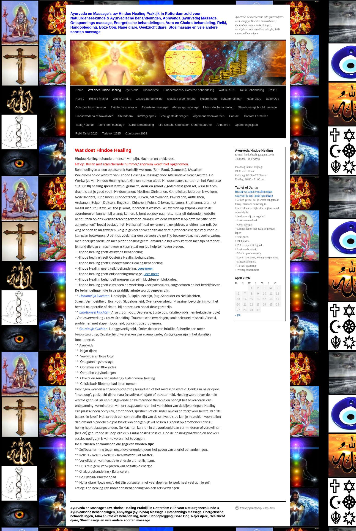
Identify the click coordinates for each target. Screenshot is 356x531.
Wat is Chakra (122, 98)
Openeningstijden (246, 124)
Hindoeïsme (151, 90)
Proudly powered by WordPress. (257, 508)
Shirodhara (125, 116)
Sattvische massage (123, 107)
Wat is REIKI (227, 90)
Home (79, 90)
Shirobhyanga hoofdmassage (257, 107)
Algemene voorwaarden (209, 116)
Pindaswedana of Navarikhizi (94, 116)
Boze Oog (272, 98)
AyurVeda (132, 90)
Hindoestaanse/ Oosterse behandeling (188, 90)
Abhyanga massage (185, 107)
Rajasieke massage (154, 107)
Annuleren (223, 124)
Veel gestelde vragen (174, 116)
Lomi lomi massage (111, 124)
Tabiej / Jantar (84, 124)
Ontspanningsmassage (90, 107)
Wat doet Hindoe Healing (104, 90)
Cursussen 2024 (136, 133)
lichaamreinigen (231, 98)
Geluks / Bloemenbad (181, 98)
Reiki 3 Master (98, 98)
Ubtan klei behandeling (218, 107)
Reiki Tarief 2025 (86, 133)
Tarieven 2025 (111, 133)
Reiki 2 (80, 98)
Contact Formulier (256, 116)
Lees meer (145, 268)
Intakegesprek (146, 116)
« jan (238, 314)
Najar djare (254, 98)
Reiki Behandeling (252, 90)
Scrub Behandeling (141, 124)
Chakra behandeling (149, 98)
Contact (234, 116)
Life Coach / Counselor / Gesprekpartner (185, 124)
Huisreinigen (208, 98)
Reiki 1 (273, 90)
